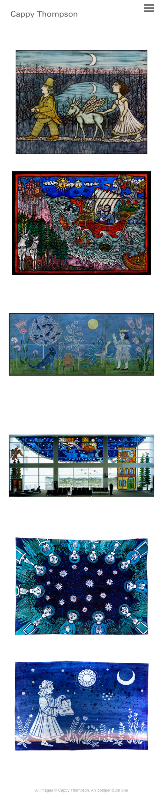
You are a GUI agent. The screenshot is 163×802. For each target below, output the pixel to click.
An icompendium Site (109, 790)
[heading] (44, 16)
